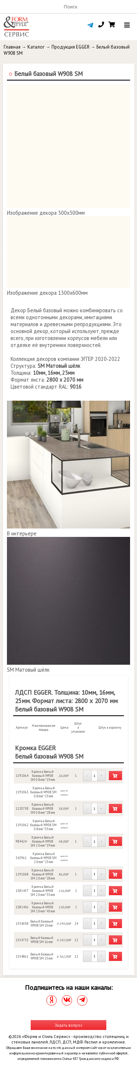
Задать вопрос (69, 1025)
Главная (12, 47)
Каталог (36, 47)
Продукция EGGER (71, 47)
